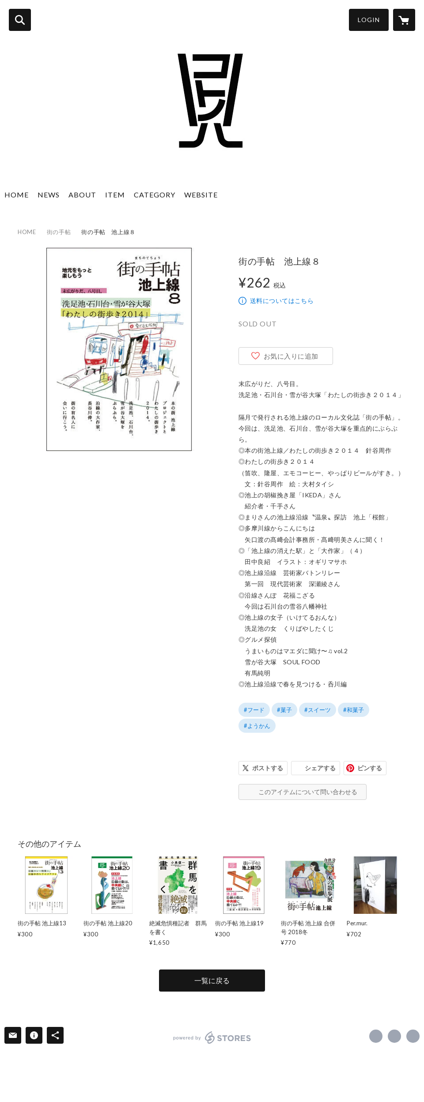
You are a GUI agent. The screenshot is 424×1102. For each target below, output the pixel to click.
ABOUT (82, 194)
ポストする (267, 768)
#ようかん (257, 725)
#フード (254, 709)
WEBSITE (201, 194)
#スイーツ (317, 709)
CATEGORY (154, 194)
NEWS (49, 194)
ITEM (115, 194)
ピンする (369, 768)
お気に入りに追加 (291, 356)
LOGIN (369, 19)
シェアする (320, 768)
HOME (16, 194)
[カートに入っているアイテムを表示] (404, 20)
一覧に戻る (212, 980)
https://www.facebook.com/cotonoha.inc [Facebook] (375, 1036)
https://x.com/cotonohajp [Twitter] (394, 1036)
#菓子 (284, 709)
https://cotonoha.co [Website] (413, 1036)
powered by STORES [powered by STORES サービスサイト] (212, 1037)
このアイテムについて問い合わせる (307, 791)
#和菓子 (353, 709)
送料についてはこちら (282, 300)
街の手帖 (59, 231)
